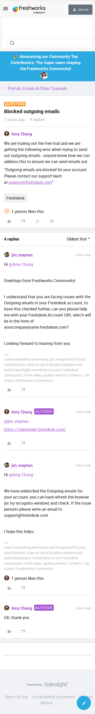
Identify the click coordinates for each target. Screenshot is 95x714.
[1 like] (27, 211)
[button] (6, 10)
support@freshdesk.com (30, 182)
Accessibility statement (53, 697)
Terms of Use (16, 697)
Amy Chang (21, 134)
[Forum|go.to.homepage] (29, 10)
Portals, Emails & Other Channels (37, 88)
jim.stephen (22, 255)
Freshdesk (15, 198)
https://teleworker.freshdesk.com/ (35, 429)
